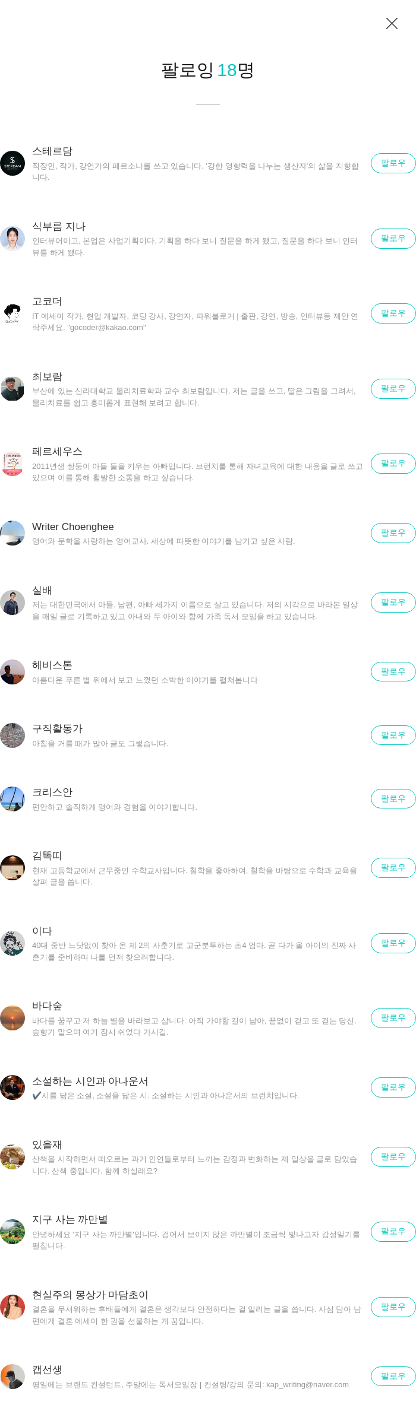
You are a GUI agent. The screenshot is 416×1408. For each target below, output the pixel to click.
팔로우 (393, 162)
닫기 (392, 24)
